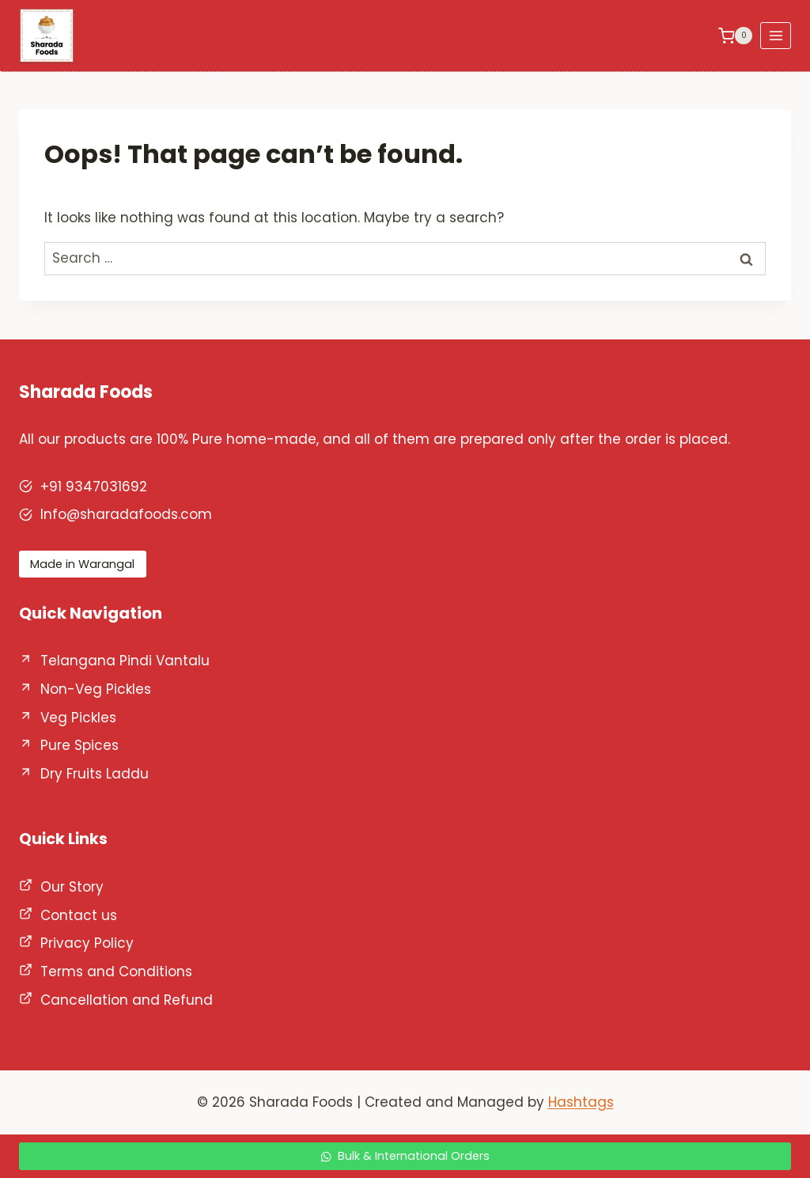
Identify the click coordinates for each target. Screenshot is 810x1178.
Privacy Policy (87, 943)
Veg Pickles (78, 717)
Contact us (78, 915)
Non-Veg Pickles (95, 689)
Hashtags (581, 1102)
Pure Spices (79, 745)
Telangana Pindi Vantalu (125, 660)
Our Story (72, 886)
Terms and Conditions (116, 971)
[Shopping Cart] (735, 35)
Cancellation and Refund (126, 1000)
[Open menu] (775, 35)
